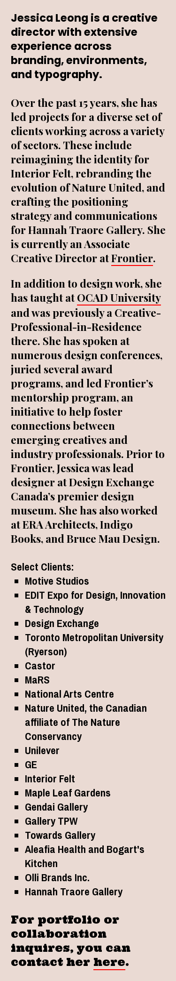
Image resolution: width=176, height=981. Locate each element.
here (109, 962)
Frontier (132, 258)
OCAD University (119, 297)
